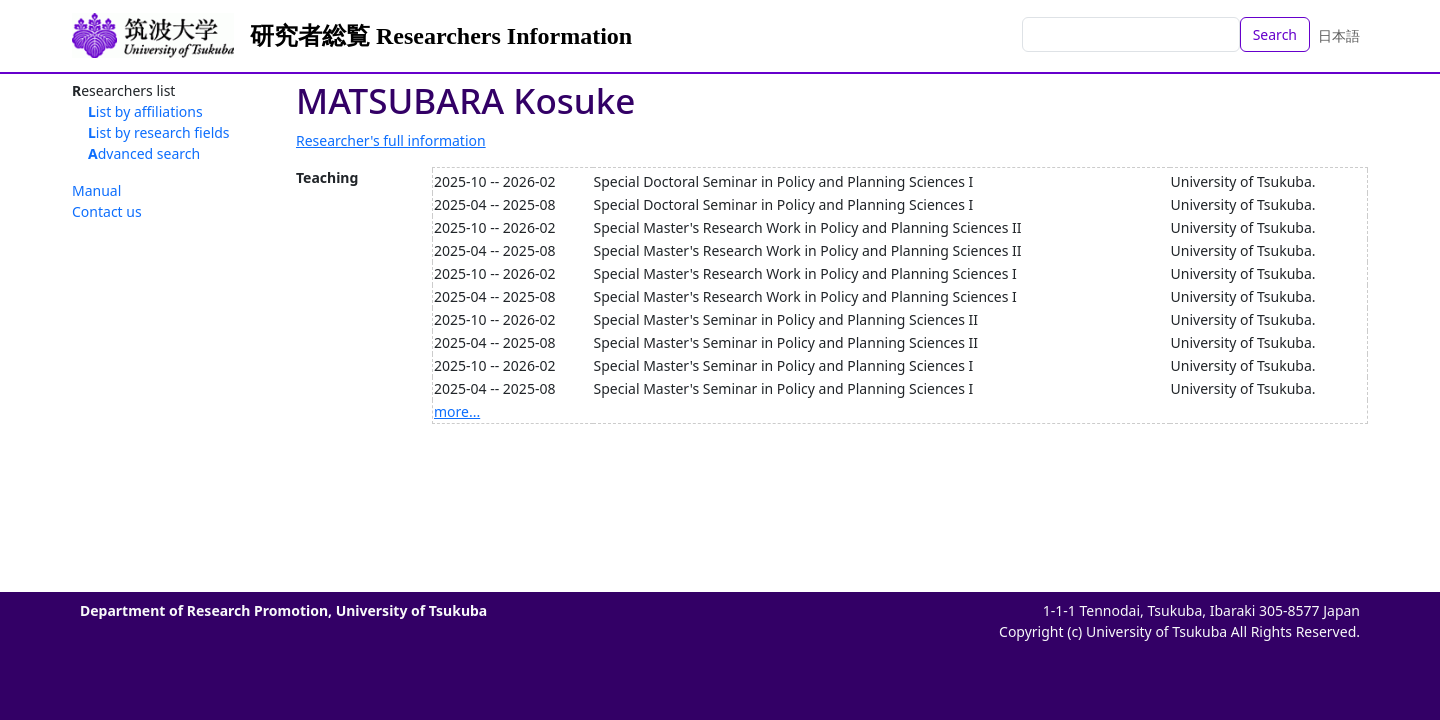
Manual (96, 190)
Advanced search (144, 153)
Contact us (107, 211)
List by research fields (159, 132)
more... (457, 411)
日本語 (1339, 35)
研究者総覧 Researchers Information (441, 36)
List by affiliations (145, 111)
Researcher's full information (391, 140)
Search (1275, 34)
